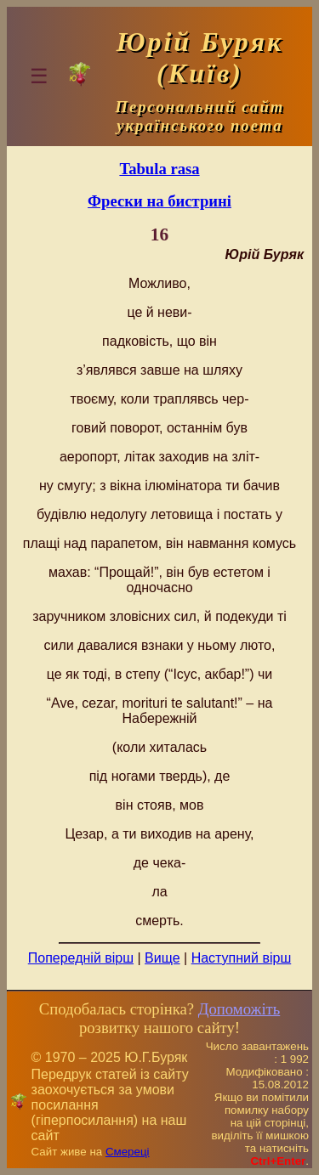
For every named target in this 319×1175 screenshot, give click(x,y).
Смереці (127, 1151)
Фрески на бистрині (159, 201)
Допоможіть (239, 1009)
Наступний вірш (241, 958)
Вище (162, 958)
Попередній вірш (81, 958)
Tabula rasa (159, 169)
